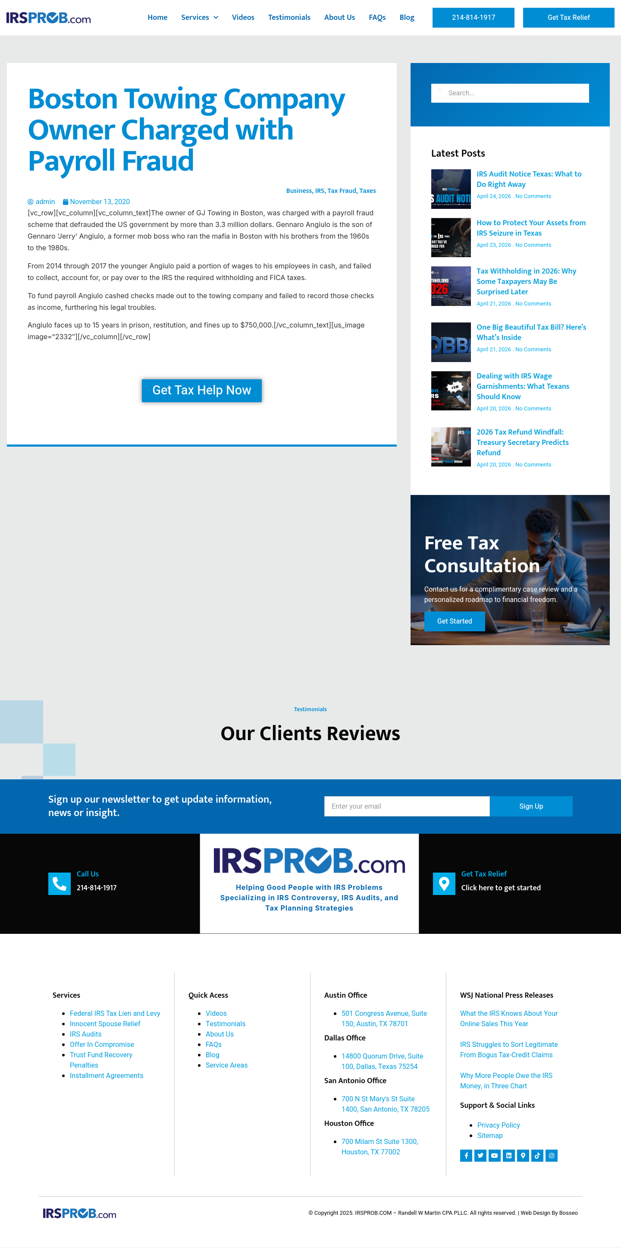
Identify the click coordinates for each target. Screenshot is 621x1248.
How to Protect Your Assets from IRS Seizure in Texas (531, 228)
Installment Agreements (106, 1076)
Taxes (367, 191)
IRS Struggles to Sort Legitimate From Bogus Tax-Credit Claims (509, 1050)
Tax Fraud (341, 191)
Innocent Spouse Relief (105, 1024)
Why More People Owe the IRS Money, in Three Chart (506, 1081)
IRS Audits (85, 1035)
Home (158, 17)
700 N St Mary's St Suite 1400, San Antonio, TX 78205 (386, 1104)
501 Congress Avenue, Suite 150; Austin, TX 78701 (384, 1019)
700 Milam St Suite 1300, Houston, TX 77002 (380, 1147)
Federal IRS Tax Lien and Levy (115, 1014)
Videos (243, 17)
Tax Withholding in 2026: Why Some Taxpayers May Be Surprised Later (527, 282)
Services (200, 18)
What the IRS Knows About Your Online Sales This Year (509, 1019)
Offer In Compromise (102, 1045)
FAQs (377, 17)
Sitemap (490, 1136)
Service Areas (227, 1066)
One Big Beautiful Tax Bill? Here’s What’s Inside (531, 332)
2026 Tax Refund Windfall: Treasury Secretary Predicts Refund (523, 443)
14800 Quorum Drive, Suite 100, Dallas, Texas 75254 (382, 1062)
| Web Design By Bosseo (548, 1214)
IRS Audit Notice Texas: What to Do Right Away (529, 179)
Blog (407, 17)
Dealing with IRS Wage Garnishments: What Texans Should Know (523, 386)
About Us (339, 17)
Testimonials (289, 17)
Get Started (454, 622)
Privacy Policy (498, 1126)
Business (299, 191)
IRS (320, 191)
